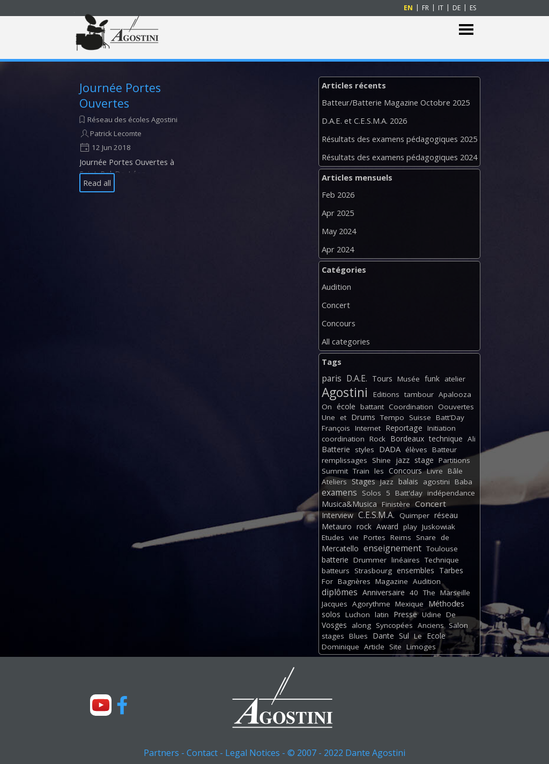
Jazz (387, 481)
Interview (337, 515)
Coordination (411, 406)
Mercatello (340, 548)
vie (354, 537)
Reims (400, 537)
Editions (386, 394)
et (343, 417)
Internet (368, 428)
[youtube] (101, 705)
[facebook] (122, 705)
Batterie (336, 449)
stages (333, 636)
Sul (404, 636)
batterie (335, 560)
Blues (358, 636)
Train (361, 471)
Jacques (334, 604)
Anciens (431, 625)
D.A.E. (356, 378)
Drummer (370, 560)
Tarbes (451, 570)
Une (328, 417)
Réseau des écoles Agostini (132, 119)
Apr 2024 (338, 249)
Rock (377, 439)
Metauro (337, 526)
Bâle (455, 471)
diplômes (340, 592)
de (445, 537)
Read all (97, 182)
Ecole (436, 636)
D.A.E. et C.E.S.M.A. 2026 (364, 120)
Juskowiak (438, 526)
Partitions (454, 460)
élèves (416, 449)
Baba (463, 481)
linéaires (405, 560)
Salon (458, 625)
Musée (408, 379)
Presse (405, 614)
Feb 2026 (338, 194)
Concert (336, 304)
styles (364, 449)
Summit (335, 471)
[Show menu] (466, 30)
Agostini (345, 392)
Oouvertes (456, 406)
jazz (403, 460)
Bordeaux (407, 438)
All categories (346, 341)
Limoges (421, 646)
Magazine (391, 581)
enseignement (392, 548)
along (361, 625)
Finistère (396, 504)
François (336, 428)
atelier (454, 379)
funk (432, 378)
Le (418, 636)
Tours (382, 378)
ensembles (415, 570)
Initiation (441, 428)
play (410, 526)
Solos (371, 493)
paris (332, 378)
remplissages (344, 460)
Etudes (333, 537)
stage (424, 460)
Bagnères (354, 581)
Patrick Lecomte (116, 133)
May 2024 (339, 231)
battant (372, 406)
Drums (363, 417)
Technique (442, 560)
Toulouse (442, 548)
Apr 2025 (338, 212)
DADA (389, 449)
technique (446, 438)
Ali (472, 439)
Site (395, 646)
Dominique (340, 646)
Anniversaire (383, 592)
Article (374, 646)
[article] (128, 136)
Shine (381, 460)
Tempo (392, 417)
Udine (431, 614)
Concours (338, 323)
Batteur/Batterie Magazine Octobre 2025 (396, 102)
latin (382, 614)
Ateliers (334, 481)
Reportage (403, 428)
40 (414, 592)
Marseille (455, 592)
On (327, 406)
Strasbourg (373, 570)
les (379, 471)
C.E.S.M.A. (376, 515)
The (429, 592)
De (451, 614)
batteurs (336, 570)
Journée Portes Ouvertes (120, 95)
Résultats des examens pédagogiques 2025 (399, 138)
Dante (383, 636)
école (346, 406)
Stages (363, 481)
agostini (436, 481)
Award (387, 526)
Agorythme (371, 604)
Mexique (409, 604)
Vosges (334, 625)
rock (364, 526)
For (327, 581)
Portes (374, 537)
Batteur (444, 449)
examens (339, 492)
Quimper (414, 515)
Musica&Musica (349, 504)
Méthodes (446, 603)
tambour (419, 394)
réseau (446, 515)
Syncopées (394, 625)
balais (408, 481)
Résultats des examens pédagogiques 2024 (399, 157)
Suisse (420, 417)
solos (331, 614)
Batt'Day (450, 417)
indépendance (451, 493)
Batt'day (408, 493)
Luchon (357, 614)
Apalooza (455, 394)
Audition (336, 286)
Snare (426, 537)
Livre (435, 471)
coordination (343, 439)
